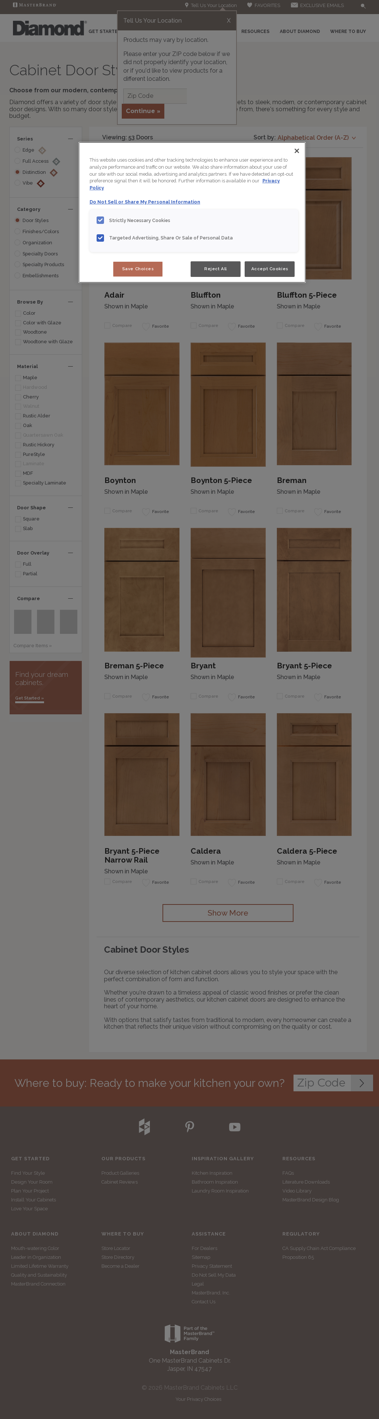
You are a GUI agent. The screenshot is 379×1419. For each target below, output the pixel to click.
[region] (192, 212)
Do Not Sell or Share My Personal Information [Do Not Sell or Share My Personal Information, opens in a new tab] (145, 202)
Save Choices (138, 268)
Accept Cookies (269, 268)
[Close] (297, 151)
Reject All (215, 268)
